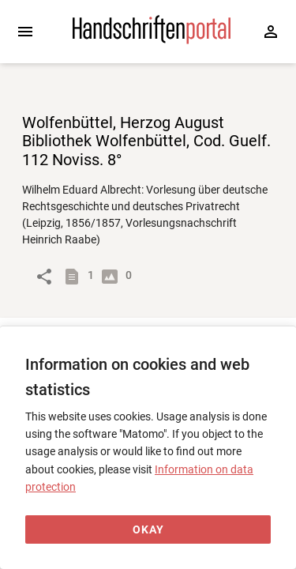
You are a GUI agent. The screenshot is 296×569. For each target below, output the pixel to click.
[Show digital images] (113, 276)
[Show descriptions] (75, 276)
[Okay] (148, 530)
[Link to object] (44, 276)
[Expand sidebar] (25, 32)
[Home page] (151, 40)
